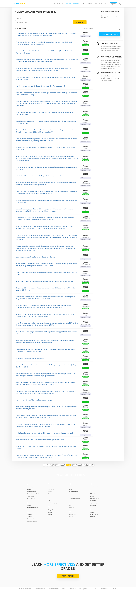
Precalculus (93, 495)
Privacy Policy (83, 583)
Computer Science (33, 516)
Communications (32, 514)
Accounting (30, 482)
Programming (94, 498)
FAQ (105, 4)
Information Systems (75, 493)
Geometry (51, 509)
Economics (51, 482)
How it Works (58, 4)
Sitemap (114, 583)
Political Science (95, 493)
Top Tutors (98, 4)
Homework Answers (72, 4)
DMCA (94, 583)
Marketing (72, 511)
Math (70, 514)
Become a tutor (53, 583)
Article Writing (31, 493)
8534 (51, 460)
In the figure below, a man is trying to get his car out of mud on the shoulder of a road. (44, 428)
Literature (72, 502)
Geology (50, 507)
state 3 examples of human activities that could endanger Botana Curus (40, 434)
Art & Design (31, 491)
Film (49, 495)
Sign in (113, 4)
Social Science (94, 509)
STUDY (22, 3)
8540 (85, 460)
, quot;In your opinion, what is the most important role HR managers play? (40, 81)
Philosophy (93, 489)
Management (73, 509)
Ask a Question (87, 4)
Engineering (51, 484)
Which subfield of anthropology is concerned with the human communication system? (44, 276)
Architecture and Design (34, 489)
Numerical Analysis (96, 482)
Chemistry (30, 511)
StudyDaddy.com (72, 586)
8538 (74, 460)
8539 (80, 460)
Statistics (93, 511)
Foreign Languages (54, 498)
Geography (51, 505)
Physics (92, 491)
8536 (63, 460)
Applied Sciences (32, 486)
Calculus (29, 509)
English (50, 486)
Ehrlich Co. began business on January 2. (30, 353)
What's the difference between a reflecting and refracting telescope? (38, 171)
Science (92, 507)
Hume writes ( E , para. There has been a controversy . (34, 395)
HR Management (74, 486)
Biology (29, 500)
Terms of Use (104, 583)
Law (70, 500)
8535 (57, 460)
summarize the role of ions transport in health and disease (35, 252)
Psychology (93, 500)
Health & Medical (74, 482)
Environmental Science (55, 489)
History (71, 484)
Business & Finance (33, 502)
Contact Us (72, 583)
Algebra (29, 484)
